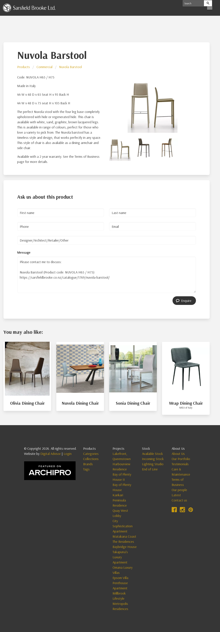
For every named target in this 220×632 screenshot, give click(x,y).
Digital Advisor (50, 453)
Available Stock (152, 453)
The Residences (123, 541)
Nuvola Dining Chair (80, 403)
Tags (86, 469)
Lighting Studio (152, 464)
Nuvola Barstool (70, 67)
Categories (91, 453)
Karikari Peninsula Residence (120, 500)
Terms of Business (178, 482)
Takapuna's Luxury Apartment (120, 557)
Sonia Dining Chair (133, 403)
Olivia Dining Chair (27, 403)
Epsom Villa (120, 578)
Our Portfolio (181, 459)
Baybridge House (125, 547)
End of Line (150, 469)
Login (68, 453)
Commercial (44, 67)
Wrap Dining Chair (186, 403)
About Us (178, 453)
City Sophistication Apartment (123, 526)
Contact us (179, 500)
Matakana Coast (124, 536)
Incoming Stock (153, 459)
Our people (179, 490)
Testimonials (180, 464)
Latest (176, 495)
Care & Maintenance (181, 471)
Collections (91, 459)
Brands (88, 464)
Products (23, 67)
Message (24, 252)
